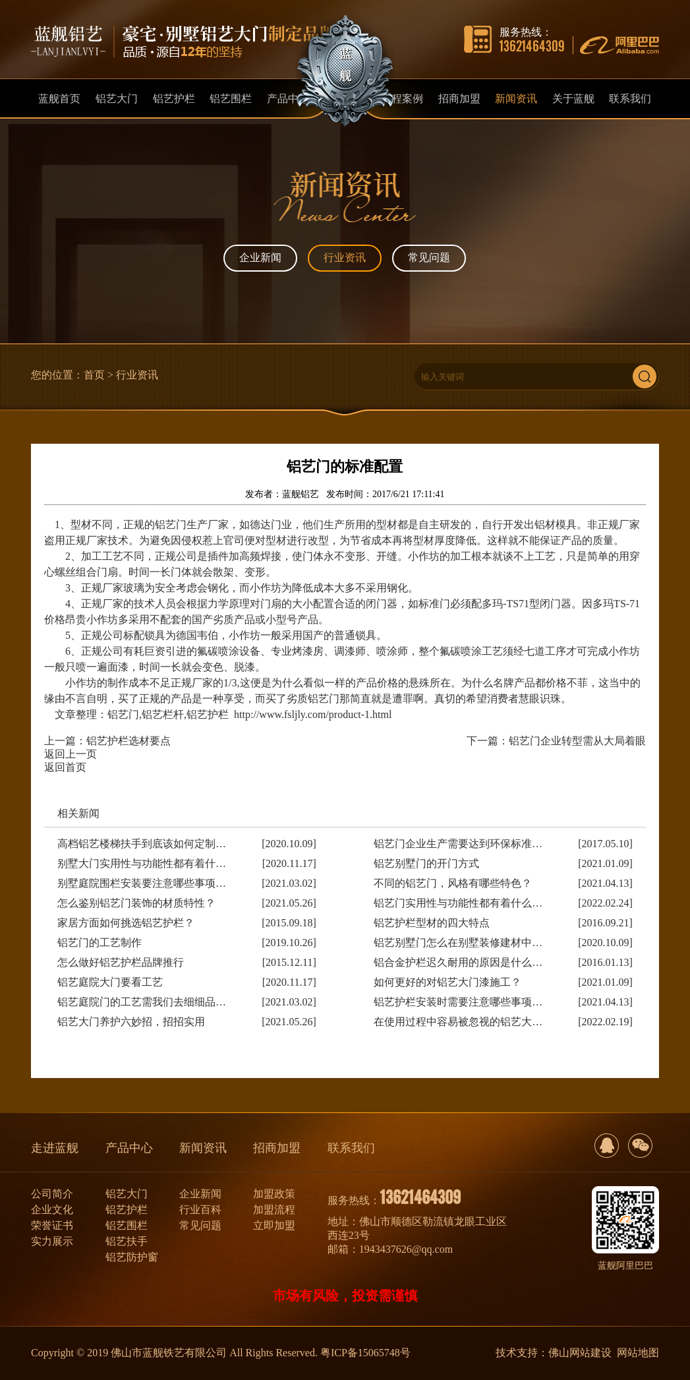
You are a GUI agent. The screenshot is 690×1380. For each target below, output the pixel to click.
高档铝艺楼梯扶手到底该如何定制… (141, 843)
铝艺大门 (126, 1193)
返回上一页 (70, 754)
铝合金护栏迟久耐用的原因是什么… (458, 962)
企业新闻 (260, 257)
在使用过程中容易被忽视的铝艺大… (458, 1021)
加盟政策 (274, 1193)
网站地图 (638, 1352)
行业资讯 (345, 257)
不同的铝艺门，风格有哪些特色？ (453, 883)
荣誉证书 (52, 1225)
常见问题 (429, 257)
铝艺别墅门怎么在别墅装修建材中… (458, 942)
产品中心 (129, 1148)
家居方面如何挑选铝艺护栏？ (125, 922)
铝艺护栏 (126, 1209)
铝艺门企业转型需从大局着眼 (577, 740)
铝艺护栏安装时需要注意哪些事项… (458, 1001)
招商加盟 (277, 1148)
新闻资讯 (203, 1148)
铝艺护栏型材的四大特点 (432, 922)
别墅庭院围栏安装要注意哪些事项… (141, 883)
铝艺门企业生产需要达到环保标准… (458, 843)
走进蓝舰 (54, 1148)
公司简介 (52, 1193)
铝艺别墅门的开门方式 (426, 863)
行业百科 (200, 1209)
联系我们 (351, 1148)
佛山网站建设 (580, 1352)
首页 (94, 374)
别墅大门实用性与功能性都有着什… (141, 863)
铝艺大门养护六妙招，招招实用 (131, 1021)
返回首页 (65, 767)
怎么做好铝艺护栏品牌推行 (120, 962)
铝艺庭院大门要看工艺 (110, 982)
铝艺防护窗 (131, 1257)
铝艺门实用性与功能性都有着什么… (458, 903)
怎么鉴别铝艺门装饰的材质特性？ (136, 903)
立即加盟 (274, 1225)
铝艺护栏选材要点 (128, 740)
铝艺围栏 (126, 1225)
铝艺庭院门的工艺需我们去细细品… (141, 1001)
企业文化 (52, 1209)
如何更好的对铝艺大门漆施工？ (447, 982)
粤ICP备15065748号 (365, 1352)
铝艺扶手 (126, 1241)
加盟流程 (274, 1209)
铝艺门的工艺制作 (99, 942)
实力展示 (52, 1241)
